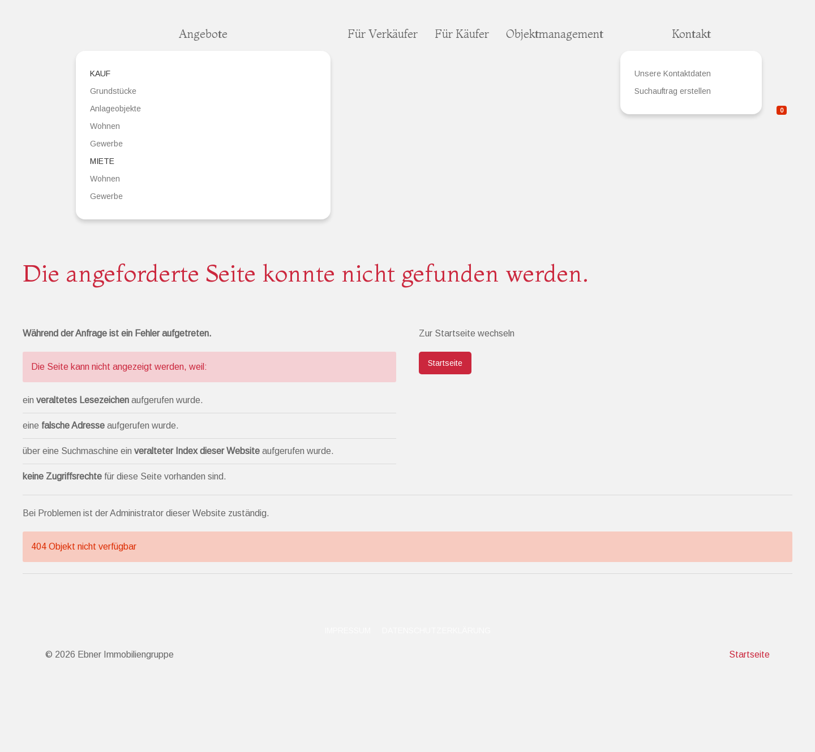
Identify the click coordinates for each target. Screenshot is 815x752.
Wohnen (105, 126)
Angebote (203, 34)
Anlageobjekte (115, 108)
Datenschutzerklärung (436, 630)
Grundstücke (113, 91)
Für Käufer (462, 34)
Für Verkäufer (383, 34)
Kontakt (691, 34)
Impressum (347, 630)
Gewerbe (106, 143)
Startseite (445, 363)
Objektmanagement (554, 34)
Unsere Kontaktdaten (672, 73)
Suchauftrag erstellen (672, 91)
